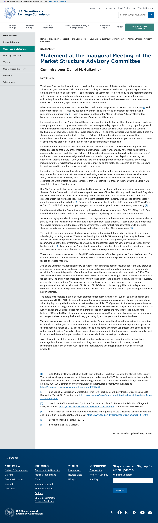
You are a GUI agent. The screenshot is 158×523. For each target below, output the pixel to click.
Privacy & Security (98, 475)
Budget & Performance (16, 470)
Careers (9, 475)
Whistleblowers (145, 8)
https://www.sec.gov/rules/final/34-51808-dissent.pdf (86, 407)
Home (43, 39)
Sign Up (120, 490)
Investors (110, 8)
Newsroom (95, 8)
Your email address (122, 475)
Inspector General (44, 484)
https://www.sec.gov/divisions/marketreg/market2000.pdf (70, 387)
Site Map (94, 479)
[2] (69, 114)
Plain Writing (95, 470)
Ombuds (39, 493)
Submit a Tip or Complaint (140, 27)
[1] (144, 107)
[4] (146, 205)
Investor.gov (74, 470)
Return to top (11, 458)
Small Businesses (126, 8)
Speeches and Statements (74, 39)
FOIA (37, 479)
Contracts (10, 488)
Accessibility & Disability (47, 470)
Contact (9, 484)
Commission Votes (14, 479)
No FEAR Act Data (44, 488)
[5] (132, 228)
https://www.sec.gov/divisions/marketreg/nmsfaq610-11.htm (117, 415)
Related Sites (75, 475)
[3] (76, 202)
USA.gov (72, 479)
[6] (57, 246)
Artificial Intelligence (45, 475)
